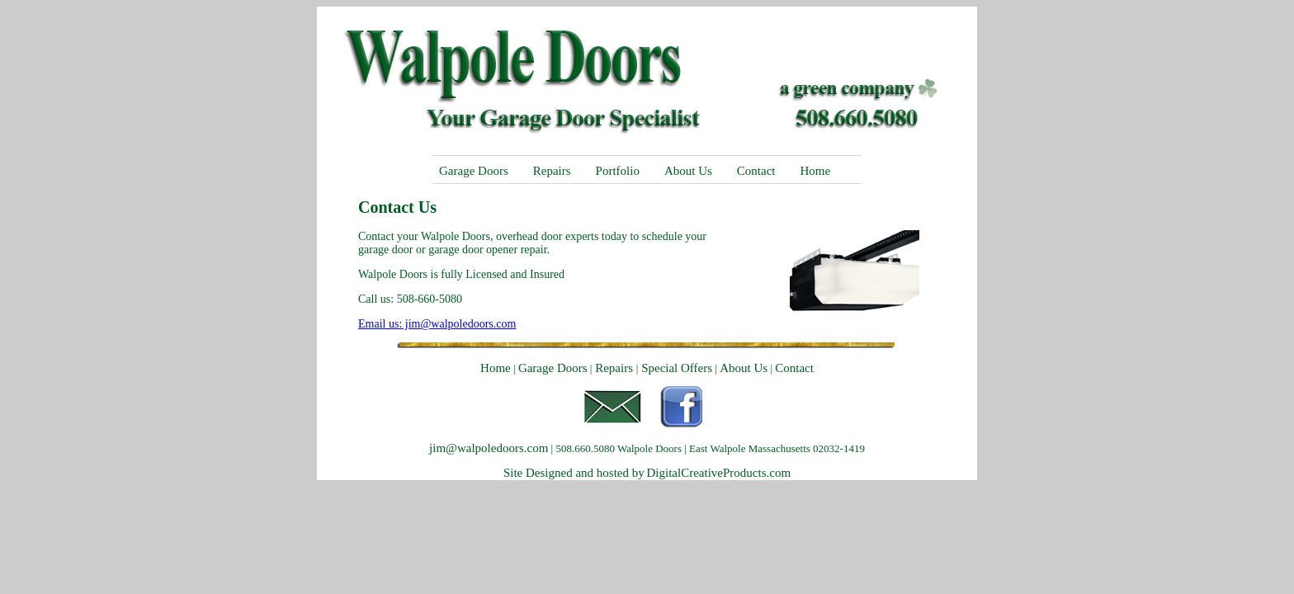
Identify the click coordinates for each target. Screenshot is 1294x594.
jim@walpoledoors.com (488, 448)
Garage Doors (473, 170)
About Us (688, 170)
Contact (756, 170)
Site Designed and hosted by (574, 472)
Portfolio (618, 170)
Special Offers (675, 368)
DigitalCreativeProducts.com (719, 472)
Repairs (552, 170)
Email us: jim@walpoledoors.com (437, 324)
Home (815, 170)
